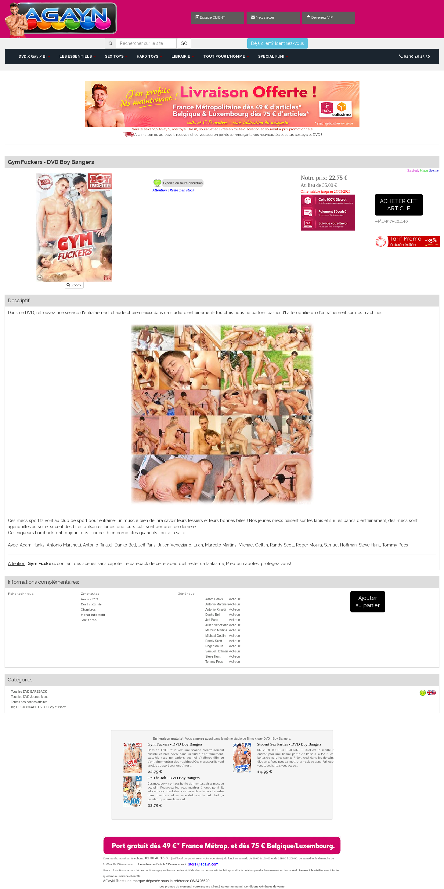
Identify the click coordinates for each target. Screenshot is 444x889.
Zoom (74, 285)
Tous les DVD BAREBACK (29, 691)
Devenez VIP (320, 17)
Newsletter (262, 17)
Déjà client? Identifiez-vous (277, 43)
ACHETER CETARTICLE (399, 205)
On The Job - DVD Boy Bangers (174, 777)
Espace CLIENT (210, 17)
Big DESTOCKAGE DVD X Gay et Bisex (38, 707)
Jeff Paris (211, 620)
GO (184, 43)
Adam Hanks (214, 599)
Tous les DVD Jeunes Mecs (29, 697)
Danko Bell (212, 614)
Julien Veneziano (217, 625)
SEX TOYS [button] (116, 56)
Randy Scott (213, 641)
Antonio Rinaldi (215, 609)
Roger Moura (214, 646)
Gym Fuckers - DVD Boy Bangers (175, 744)
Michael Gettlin (215, 635)
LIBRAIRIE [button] (182, 56)
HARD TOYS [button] (149, 56)
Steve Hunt (212, 656)
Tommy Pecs (214, 661)
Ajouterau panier (368, 601)
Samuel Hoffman (216, 651)
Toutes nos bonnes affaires (29, 702)
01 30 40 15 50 (414, 56)
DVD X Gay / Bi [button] (34, 56)
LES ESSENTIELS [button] (78, 56)
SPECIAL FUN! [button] (273, 56)
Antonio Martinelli (217, 604)
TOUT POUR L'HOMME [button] (226, 56)
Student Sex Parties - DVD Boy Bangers (289, 744)
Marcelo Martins (216, 630)
